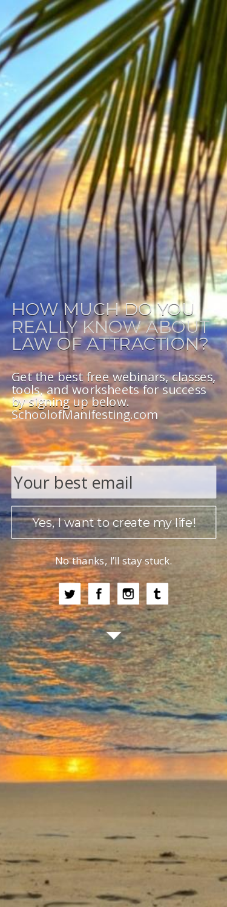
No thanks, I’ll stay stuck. (114, 560)
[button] (113, 326)
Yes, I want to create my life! (114, 522)
